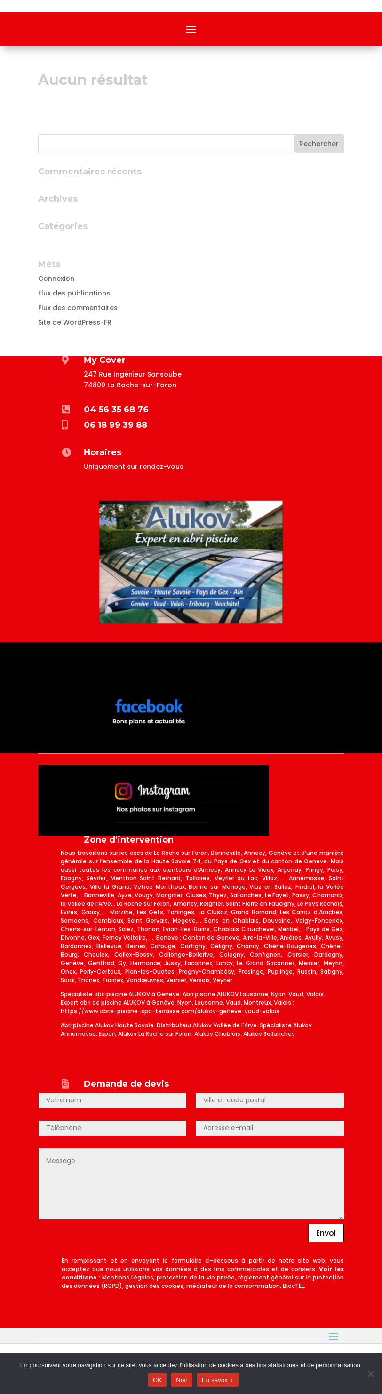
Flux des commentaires (78, 307)
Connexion (56, 278)
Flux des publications (74, 293)
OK (157, 1380)
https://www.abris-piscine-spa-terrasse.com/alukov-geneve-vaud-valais (170, 1011)
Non (182, 1380)
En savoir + (218, 1380)
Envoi (326, 1233)
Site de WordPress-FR (74, 322)
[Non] (370, 1373)
